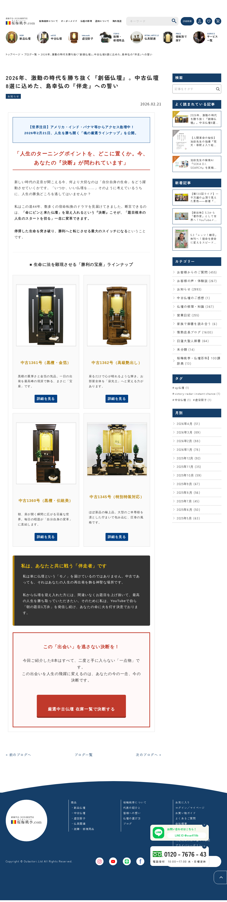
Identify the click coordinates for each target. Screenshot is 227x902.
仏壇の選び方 (132, 820)
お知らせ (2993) (189, 289)
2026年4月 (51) (188, 424)
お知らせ (13, 96)
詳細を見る (46, 399)
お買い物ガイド (185, 815)
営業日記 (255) (188, 315)
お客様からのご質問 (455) (197, 272)
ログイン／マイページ (190, 809)
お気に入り (182, 804)
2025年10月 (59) (189, 475)
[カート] (218, 21)
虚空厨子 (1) (203, 400)
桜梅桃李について (49, 21)
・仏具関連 (78, 825)
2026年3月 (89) (189, 432)
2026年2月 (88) (188, 441)
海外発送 (119, 21)
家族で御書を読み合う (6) (197, 323)
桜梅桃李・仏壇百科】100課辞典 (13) (198, 361)
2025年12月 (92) (189, 458)
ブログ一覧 (30, 54)
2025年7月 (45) (188, 501)
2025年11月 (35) (189, 467)
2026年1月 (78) (188, 449)
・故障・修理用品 (82, 830)
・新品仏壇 (78, 809)
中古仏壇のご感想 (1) (193, 298)
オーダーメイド (70, 21)
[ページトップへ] (220, 877)
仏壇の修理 (88, 21)
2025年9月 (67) (188, 484)
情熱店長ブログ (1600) (195, 332)
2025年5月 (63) (188, 518)
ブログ (127, 825)
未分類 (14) (186, 349)
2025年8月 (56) (188, 492)
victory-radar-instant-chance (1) (197, 394)
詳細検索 (187, 21)
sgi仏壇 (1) (182, 387)
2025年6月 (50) (188, 510)
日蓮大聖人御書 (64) (193, 341)
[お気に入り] (208, 21)
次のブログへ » (147, 756)
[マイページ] (199, 21)
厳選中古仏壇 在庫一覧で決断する (81, 710)
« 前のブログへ (20, 756)
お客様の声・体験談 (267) (197, 281)
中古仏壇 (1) (183, 400)
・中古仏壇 (78, 815)
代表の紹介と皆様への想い (132, 812)
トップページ (13, 54)
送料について (104, 21)
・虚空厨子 (78, 820)
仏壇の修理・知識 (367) (195, 306)
